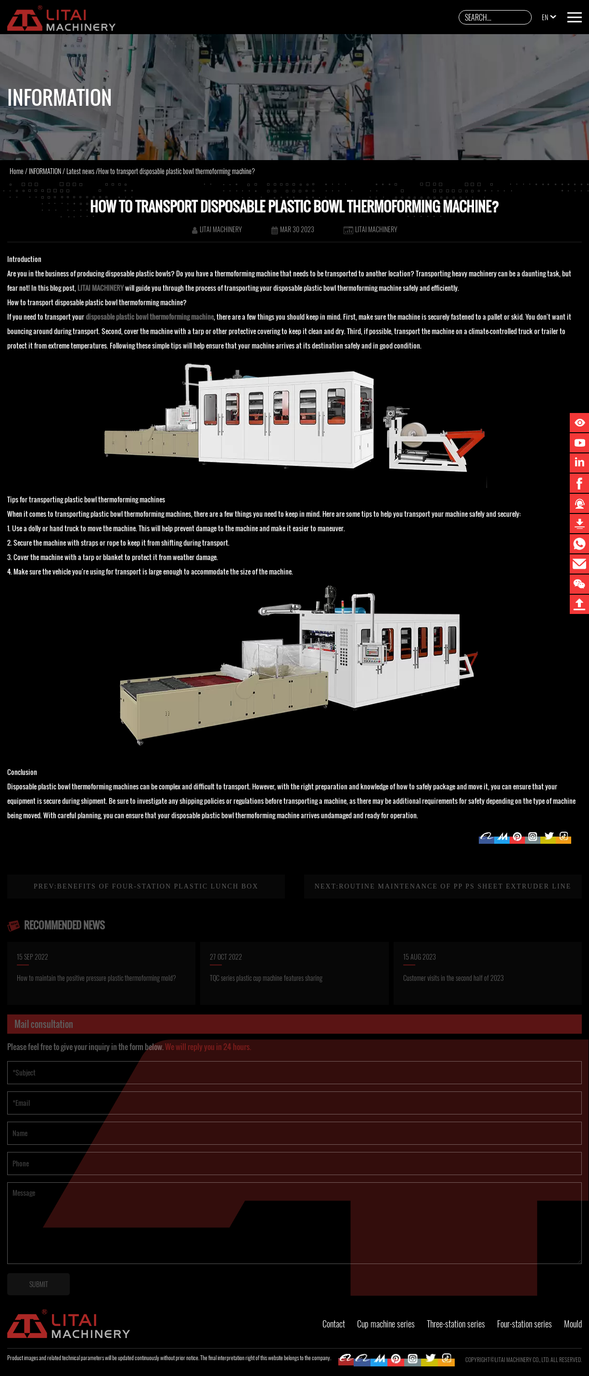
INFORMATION (45, 171)
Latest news (80, 171)
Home (17, 171)
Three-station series (456, 1323)
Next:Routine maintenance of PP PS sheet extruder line (443, 895)
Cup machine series (386, 1323)
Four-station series (524, 1323)
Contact (333, 1323)
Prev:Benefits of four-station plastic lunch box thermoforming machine (146, 907)
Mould (573, 1323)
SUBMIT (38, 1293)
